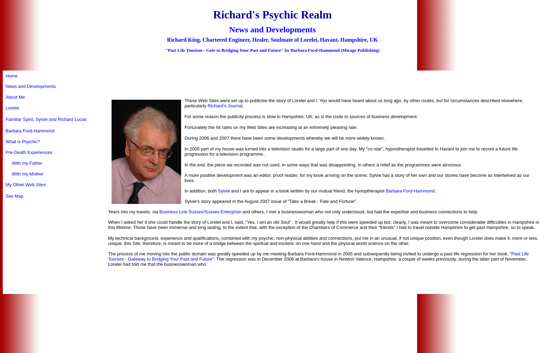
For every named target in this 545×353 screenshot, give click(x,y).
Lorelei (12, 107)
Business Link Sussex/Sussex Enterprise (201, 211)
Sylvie (224, 191)
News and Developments (31, 86)
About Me (15, 97)
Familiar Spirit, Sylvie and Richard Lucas (46, 119)
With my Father (24, 163)
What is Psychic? (23, 141)
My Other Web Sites (26, 184)
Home (12, 76)
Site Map (14, 196)
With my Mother (24, 173)
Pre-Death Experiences (29, 152)
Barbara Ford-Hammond (30, 130)
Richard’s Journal (225, 105)
